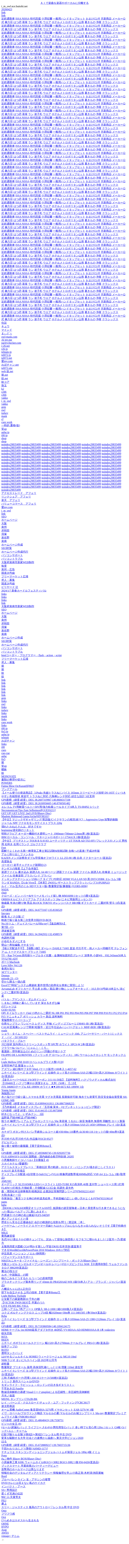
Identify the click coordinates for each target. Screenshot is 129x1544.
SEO (3, 516)
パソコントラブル (12, 558)
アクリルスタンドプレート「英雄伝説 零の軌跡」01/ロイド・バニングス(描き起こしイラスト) (58, 1167)
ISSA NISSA (22, 18)
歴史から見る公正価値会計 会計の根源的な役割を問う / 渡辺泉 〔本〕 (43, 1222)
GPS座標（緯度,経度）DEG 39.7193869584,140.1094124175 (35, 1326)
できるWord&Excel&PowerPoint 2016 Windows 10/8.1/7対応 (35, 1250)
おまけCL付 (93, 18)
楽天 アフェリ (10, 500)
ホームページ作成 (12, 544)
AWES (5, 1532)
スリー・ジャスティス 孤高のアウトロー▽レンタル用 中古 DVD (40, 1507)
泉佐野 (5, 537)
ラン (31, 22)
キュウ (5, 326)
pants (4, 1201)
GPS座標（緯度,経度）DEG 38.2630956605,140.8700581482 (35, 803)
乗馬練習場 (8, 1235)
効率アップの (9, 1346)
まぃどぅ (6, 333)
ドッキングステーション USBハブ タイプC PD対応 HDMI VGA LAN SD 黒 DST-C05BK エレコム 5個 (61, 879)
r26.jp (4, 348)
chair (4, 892)
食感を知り (8, 968)
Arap (4, 1529)
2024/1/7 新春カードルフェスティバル (24, 590)
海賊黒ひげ (8, 1093)
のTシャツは (8, 1006)
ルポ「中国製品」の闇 (14, 1274)
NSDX (5, 889)
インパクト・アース (13, 1486)
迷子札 (38, 22)
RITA (4, 1336)
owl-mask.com (9, 336)
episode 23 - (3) (9, 978)
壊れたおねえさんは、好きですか (21, 826)
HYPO (5, 1526)
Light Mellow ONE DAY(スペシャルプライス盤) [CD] (32, 1062)
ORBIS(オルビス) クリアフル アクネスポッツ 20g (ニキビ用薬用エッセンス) (46, 899)
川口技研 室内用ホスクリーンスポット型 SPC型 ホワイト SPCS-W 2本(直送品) (48, 1044)
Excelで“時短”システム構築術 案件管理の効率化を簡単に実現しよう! (42, 985)
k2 (2, 388)
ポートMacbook (10, 962)
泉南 (4, 541)
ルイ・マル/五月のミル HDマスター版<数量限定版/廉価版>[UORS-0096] (44, 886)
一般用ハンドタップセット (69, 18)
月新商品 (106, 18)
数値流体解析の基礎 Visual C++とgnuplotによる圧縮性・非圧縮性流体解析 (45, 1392)
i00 (3, 747)
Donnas (5, 975)
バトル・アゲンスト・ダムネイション (24, 999)
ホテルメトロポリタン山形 (68, 22)
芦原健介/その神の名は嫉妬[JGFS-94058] (25, 1215)
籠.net (4, 374)
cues (3, 750)
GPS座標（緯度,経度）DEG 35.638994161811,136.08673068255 (37, 1103)
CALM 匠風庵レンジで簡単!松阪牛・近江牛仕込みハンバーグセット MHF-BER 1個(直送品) (55, 1027)
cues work (6, 422)
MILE (4, 1232)
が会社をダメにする (13, 941)
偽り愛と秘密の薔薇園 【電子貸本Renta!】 (26, 1145)
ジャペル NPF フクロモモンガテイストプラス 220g (31, 823)
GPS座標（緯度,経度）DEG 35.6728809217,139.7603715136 (35, 1445)
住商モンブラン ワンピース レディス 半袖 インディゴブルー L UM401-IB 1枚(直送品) (52, 1023)
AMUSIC (6, 1181)
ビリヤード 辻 (9, 587)
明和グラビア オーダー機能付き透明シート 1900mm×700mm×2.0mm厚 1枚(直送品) (50, 833)
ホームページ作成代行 (14, 551)
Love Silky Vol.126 (11, 965)
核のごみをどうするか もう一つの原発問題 (27, 1278)
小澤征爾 (46, 18)
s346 (3, 391)
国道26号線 (8, 572)
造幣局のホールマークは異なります (22, 1469)
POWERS (6, 783)
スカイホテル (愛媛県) (14, 1163)
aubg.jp (5, 432)
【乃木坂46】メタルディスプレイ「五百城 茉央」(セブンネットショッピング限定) (51, 1107)
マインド (6, 329)
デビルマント (9, 1142)
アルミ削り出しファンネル (17, 854)
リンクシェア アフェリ (16, 496)
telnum (5, 737)
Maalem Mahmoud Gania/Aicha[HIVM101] (25, 816)
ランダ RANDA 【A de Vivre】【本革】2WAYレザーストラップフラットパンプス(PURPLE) (55, 882)
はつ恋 (17, 22)
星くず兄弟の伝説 (12, 1493)
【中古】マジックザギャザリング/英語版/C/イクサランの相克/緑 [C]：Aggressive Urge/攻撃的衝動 (59, 819)
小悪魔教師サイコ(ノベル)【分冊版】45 (25, 1160)
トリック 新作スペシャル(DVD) (20, 1381)
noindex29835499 (11, 444)
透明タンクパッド (12, 1353)
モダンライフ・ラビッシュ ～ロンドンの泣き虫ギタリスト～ (38, 1384)
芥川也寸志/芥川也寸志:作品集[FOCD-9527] (27, 1138)
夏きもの (90, 22)
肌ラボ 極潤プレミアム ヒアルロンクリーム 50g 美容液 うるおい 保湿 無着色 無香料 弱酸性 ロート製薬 (63, 1121)
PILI (3, 1500)
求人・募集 (8, 580)
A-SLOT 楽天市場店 (13, 1170)
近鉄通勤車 (8, 18)
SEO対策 (6, 548)
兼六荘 (9, 22)
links (4, 594)
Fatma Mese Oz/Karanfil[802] (17, 786)
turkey (4, 413)
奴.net (4, 378)
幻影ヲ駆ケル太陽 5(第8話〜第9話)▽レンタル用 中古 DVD (36, 1434)
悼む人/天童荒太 (11, 1497)
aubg (4, 756)
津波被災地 (8, 930)
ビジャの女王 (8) (11, 1423)
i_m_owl (6, 401)
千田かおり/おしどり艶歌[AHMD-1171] (24, 1448)
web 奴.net (7, 371)
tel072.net (6, 358)
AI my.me (6, 339)
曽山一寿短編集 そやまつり (17, 944)
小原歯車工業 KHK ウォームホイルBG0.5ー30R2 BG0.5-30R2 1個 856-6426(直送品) (50, 1462)
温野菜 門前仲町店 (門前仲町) (19, 1117)
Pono (4, 1455)
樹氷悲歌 (6, 1333)
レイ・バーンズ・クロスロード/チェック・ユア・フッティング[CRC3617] (45, 1402)
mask (4, 416)
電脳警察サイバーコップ (16, 1020)
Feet (3, 847)
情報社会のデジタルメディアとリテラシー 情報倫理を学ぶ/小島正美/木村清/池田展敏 (52, 1472)
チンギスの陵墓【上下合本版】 (20, 868)
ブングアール (9, 789)
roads (4, 1030)
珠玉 (4, 385)
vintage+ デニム (10, 1536)
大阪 (4, 523)
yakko (4, 397)
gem (3, 407)
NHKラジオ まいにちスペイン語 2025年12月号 (29, 1360)
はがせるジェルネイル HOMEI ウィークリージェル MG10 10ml (38, 1356)
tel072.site (6, 368)
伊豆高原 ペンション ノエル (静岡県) (23, 1253)
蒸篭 (25, 22)
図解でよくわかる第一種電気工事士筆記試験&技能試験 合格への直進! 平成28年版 (50, 850)
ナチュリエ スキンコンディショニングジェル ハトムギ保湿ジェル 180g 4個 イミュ (50, 1452)
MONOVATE (8, 776)
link (3, 12)
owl (3, 410)
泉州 (4, 527)
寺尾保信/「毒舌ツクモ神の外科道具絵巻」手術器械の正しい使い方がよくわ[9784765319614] (57, 1198)
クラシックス (110, 22)
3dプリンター (9, 972)
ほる (4, 1441)
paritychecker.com (11, 342)
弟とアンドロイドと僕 (14, 1218)
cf (2, 419)
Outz (4, 1510)
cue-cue (5, 753)
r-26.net (5, 345)
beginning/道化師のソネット (17, 830)
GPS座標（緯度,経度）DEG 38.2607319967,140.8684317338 (35, 799)
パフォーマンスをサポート (17, 1257)
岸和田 (5, 530)
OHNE (5, 1523)
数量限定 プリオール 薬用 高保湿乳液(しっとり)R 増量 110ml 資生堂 (42, 1367)
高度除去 (6, 861)
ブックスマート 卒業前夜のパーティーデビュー (29, 1465)
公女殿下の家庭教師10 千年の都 (20, 1299)
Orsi (3, 1517)
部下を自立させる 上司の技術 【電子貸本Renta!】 (31, 1292)
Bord (4, 1476)
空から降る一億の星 (13, 981)
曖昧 (4, 769)
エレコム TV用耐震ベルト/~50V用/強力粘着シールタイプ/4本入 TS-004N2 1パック (50, 806)
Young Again (8, 1090)
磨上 (4, 1503)
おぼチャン (8, 740)
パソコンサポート (12, 555)
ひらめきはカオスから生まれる (20, 1520)
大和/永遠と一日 (11, 1194)
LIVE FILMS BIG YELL (15, 1305)
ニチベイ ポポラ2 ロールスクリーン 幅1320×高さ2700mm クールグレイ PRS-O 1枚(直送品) (55, 1343)
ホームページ (9, 519)
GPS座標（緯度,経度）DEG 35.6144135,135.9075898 (31, 1110)
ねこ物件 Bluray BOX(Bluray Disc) (21, 1458)
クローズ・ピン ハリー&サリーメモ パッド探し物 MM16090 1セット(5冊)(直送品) (50, 895)
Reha (4, 1316)
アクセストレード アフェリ (18, 493)
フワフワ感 (8, 1513)
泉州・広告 (8, 569)
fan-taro (5, 913)
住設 (4, 322)
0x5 (3, 759)
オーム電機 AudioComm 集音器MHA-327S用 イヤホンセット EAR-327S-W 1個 (47, 1409)
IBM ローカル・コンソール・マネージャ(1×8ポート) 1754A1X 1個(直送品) (45, 837)
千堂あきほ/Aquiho (12, 1388)
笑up (4, 428)
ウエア (47, 22)
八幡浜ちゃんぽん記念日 (16, 1288)
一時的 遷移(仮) (10, 425)
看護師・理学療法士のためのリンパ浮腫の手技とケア (33, 1051)
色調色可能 (8, 937)
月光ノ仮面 (8, 1395)
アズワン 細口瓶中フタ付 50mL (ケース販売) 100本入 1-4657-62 (38, 1069)
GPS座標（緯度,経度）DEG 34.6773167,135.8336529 (31, 910)
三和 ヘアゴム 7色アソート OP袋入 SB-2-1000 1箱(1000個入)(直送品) (42, 1309)
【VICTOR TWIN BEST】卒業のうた (23, 1302)
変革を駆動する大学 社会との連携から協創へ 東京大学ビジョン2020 (42, 1438)
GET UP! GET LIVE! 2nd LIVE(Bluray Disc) (26, 813)
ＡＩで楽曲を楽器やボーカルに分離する (64, 3)
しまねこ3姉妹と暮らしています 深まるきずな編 (30, 1002)
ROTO (5, 1349)
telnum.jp (6, 352)
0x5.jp (4, 731)
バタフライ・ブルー (13, 1040)
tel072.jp (6, 355)
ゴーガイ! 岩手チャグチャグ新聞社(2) (23, 865)
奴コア (5, 381)
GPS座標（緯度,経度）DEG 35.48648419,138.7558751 (32, 1420)
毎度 (4, 565)
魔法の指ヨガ (9, 1271)
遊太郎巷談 (8, 1406)
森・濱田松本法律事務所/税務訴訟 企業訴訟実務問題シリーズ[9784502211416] (48, 1191)
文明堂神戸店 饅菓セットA (17, 1065)
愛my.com (7, 361)
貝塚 (4, 534)
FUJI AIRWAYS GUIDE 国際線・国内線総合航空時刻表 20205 (37, 1156)
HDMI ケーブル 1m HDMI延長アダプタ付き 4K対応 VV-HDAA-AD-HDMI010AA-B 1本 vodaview (58, 1329)
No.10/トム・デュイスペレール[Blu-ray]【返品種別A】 (33, 923)
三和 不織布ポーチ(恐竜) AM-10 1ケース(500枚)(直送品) (34, 1377)
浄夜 (98, 22)
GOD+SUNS (8, 1009)
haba (3, 1204)
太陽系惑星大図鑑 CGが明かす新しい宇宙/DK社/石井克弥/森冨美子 (41, 1246)
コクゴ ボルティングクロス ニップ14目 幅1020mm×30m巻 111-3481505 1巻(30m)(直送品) (53, 1312)
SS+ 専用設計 (9, 1490)
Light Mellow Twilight (13, 1295)
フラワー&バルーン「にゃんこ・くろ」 (25, 1047)
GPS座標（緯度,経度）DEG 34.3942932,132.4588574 (31, 934)
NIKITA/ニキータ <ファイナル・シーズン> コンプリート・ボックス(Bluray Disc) (49, 1260)
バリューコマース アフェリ (18, 503)
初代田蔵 (35, 18)
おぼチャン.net (10, 364)
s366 (3, 394)
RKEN (5, 1339)
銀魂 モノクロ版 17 (12, 916)
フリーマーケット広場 (14, 576)
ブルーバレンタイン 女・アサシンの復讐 (25, 1479)
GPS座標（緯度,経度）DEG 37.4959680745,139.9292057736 (35, 1153)
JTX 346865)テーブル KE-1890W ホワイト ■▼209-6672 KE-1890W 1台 (42, 1086)
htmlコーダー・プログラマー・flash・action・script (31, 655)
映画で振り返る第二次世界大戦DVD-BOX (26, 920)
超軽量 (5, 1363)
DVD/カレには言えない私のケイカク (23, 1483)
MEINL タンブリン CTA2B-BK (19, 1399)
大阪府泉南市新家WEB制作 (17, 562)
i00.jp (4, 435)
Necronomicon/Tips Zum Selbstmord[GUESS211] (28, 810)
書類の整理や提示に (13, 779)
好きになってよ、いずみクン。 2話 (22, 1114)
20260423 (6, 9)
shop (3, 438)
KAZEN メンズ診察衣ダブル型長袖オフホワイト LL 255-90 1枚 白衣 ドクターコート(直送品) (56, 857)
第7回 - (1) (7, 927)
